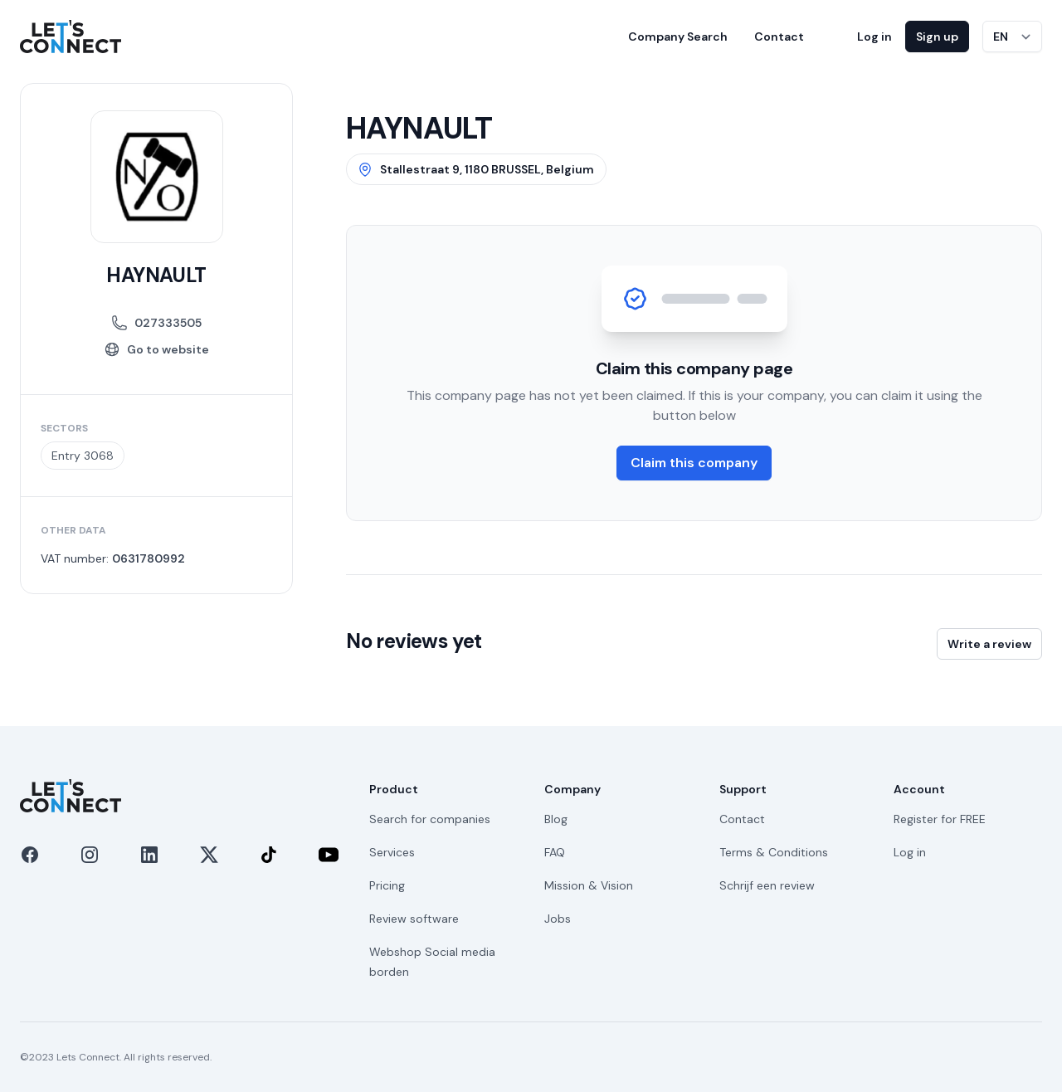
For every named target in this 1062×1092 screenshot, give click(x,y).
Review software (414, 918)
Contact (779, 36)
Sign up (937, 36)
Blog (556, 819)
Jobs (557, 918)
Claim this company (694, 462)
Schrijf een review (767, 885)
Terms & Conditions (773, 852)
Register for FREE (940, 819)
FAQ (554, 852)
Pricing (387, 885)
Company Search (678, 36)
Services (392, 852)
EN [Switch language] (1000, 36)
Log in (874, 36)
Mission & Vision (588, 885)
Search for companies (429, 819)
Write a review (989, 643)
